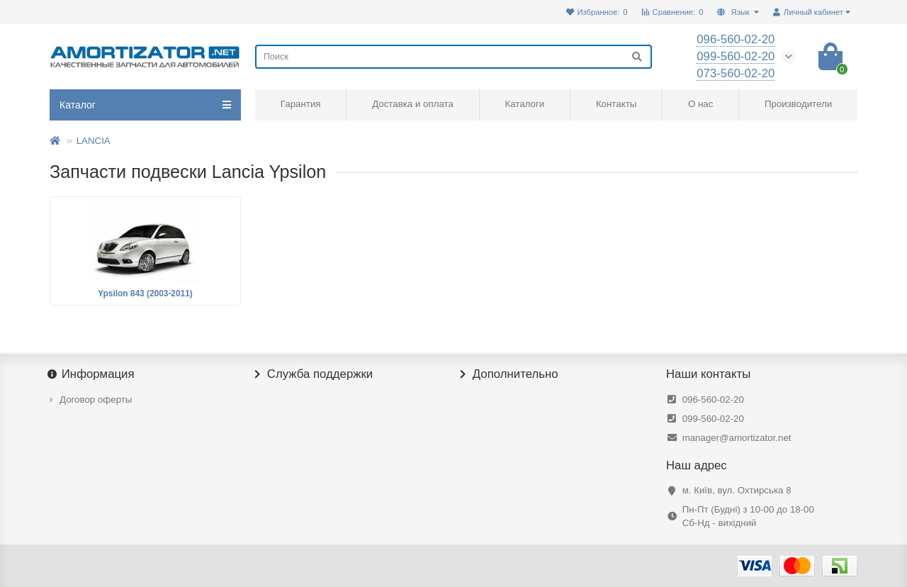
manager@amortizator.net (736, 437)
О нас (700, 104)
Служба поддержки (314, 374)
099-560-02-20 (713, 418)
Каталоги (524, 104)
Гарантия (301, 104)
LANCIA (94, 140)
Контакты (616, 104)
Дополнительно (509, 374)
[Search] (453, 57)
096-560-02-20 (713, 399)
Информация (92, 374)
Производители (798, 104)
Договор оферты (96, 399)
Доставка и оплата (413, 104)
